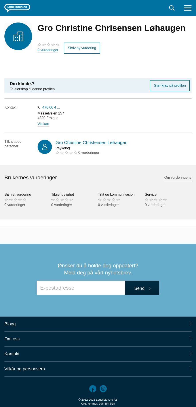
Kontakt (11, 353)
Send (139, 288)
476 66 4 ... (51, 107)
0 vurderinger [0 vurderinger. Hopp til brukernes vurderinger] (48, 50)
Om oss (12, 338)
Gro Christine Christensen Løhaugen (91, 142)
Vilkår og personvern (24, 368)
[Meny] (188, 8)
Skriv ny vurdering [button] (82, 48)
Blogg (10, 323)
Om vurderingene (178, 177)
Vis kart (43, 124)
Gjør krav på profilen (170, 85)
